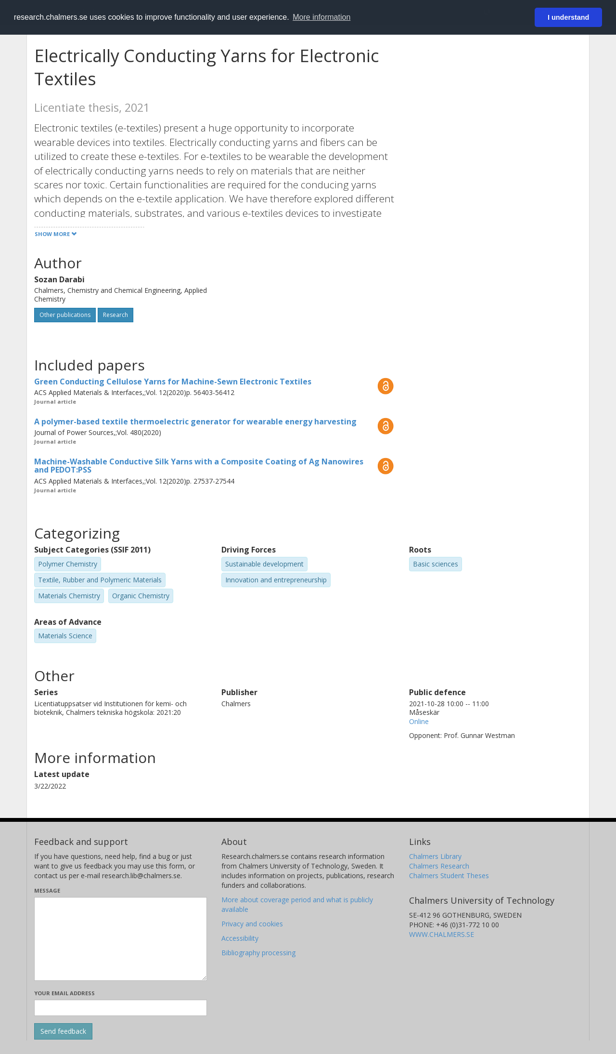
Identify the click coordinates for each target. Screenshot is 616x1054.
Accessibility (239, 938)
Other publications (64, 315)
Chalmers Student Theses (449, 875)
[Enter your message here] (120, 939)
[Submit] (63, 1031)
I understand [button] (568, 17)
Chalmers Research (439, 865)
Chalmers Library (435, 856)
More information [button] (321, 17)
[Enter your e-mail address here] (120, 1008)
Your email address (64, 993)
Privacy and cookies (252, 923)
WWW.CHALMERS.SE (441, 934)
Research (115, 315)
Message (47, 890)
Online (419, 721)
